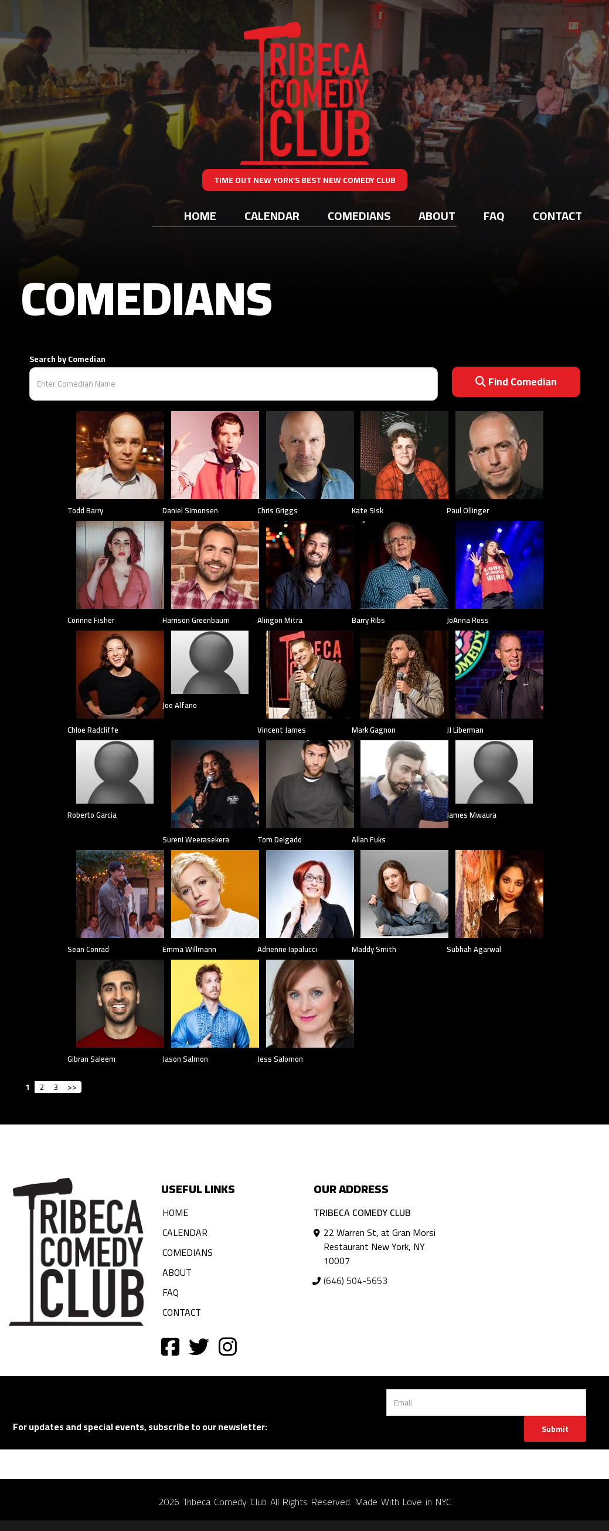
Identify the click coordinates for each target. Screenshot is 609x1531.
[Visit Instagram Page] (228, 1346)
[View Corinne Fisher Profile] (120, 563)
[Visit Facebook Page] (170, 1346)
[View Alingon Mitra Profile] (310, 563)
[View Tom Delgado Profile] (310, 783)
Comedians (359, 215)
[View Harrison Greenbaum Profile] (215, 563)
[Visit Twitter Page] (199, 1346)
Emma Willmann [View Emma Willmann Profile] (189, 949)
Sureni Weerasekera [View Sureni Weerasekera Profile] (195, 839)
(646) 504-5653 (355, 1280)
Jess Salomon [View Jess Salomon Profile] (280, 1059)
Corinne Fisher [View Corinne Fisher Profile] (90, 620)
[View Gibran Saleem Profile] (120, 1002)
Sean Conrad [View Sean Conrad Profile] (88, 949)
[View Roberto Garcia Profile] (115, 772)
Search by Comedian (67, 359)
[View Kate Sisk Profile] (404, 454)
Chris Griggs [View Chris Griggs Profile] (277, 510)
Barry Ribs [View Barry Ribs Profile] (368, 620)
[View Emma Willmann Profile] (215, 892)
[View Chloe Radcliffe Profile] (120, 673)
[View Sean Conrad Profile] (120, 892)
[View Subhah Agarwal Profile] (499, 892)
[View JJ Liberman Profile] (499, 673)
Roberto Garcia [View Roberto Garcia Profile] (92, 815)
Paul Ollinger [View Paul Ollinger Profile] (468, 510)
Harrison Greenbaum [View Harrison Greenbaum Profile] (196, 620)
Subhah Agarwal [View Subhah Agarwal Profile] (474, 949)
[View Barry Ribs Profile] (404, 563)
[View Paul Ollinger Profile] (499, 454)
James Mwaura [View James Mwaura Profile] (471, 815)
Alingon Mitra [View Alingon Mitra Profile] (279, 620)
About (437, 215)
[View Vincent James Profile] (310, 673)
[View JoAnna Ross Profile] (499, 563)
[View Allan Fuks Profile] (404, 783)
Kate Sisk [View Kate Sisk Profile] (367, 510)
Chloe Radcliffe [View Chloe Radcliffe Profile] (92, 730)
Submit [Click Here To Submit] (555, 1429)
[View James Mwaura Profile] (494, 772)
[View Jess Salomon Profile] (310, 1002)
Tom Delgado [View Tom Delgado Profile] (279, 839)
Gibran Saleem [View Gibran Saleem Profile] (91, 1059)
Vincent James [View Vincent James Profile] (281, 730)
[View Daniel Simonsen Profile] (215, 454)
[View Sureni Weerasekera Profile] (215, 783)
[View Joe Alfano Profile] (210, 663)
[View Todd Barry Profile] (120, 454)
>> (72, 1087)
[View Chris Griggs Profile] (310, 454)
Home (200, 215)
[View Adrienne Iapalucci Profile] (310, 892)
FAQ (494, 215)
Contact (557, 215)
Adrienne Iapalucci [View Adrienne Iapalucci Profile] (287, 949)
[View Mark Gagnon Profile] (404, 673)
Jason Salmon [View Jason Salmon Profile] (185, 1059)
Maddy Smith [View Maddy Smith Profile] (374, 949)
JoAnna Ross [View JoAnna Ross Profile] (468, 620)
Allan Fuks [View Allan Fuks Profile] (369, 839)
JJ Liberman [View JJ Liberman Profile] (465, 730)
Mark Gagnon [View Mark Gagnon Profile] (374, 730)
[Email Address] (486, 1402)
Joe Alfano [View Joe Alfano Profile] (179, 705)
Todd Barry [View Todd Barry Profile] (85, 510)
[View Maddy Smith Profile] (404, 892)
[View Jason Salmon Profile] (215, 1002)
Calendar (272, 215)
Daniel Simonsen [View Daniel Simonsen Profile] (190, 510)
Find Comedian (516, 381)
